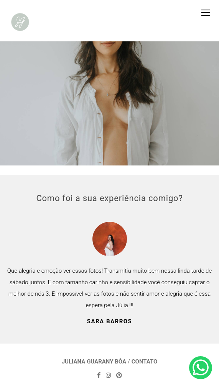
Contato (145, 362)
